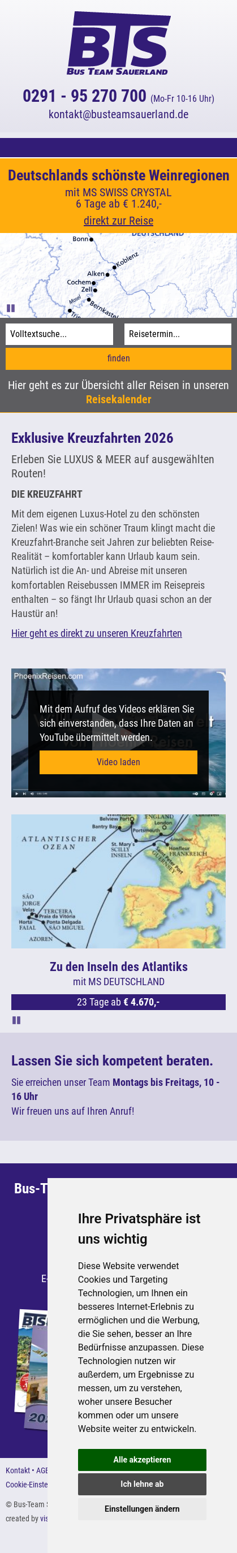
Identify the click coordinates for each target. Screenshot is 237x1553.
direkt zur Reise (118, 220)
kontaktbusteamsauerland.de (118, 114)
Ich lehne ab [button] (141, 1484)
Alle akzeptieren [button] (142, 1459)
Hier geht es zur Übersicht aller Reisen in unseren (118, 392)
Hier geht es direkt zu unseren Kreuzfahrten (96, 633)
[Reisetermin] (178, 334)
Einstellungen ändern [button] (142, 1508)
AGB (43, 1470)
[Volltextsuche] (59, 334)
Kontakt (18, 1470)
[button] (118, 147)
